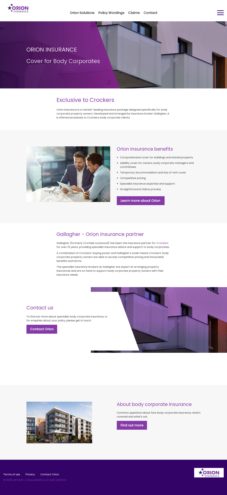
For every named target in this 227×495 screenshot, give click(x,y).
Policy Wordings (111, 13)
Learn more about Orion (140, 200)
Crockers (162, 243)
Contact (150, 13)
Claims (134, 13)
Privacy (30, 474)
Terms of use (11, 474)
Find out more (131, 425)
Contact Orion (42, 329)
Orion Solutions (82, 13)
